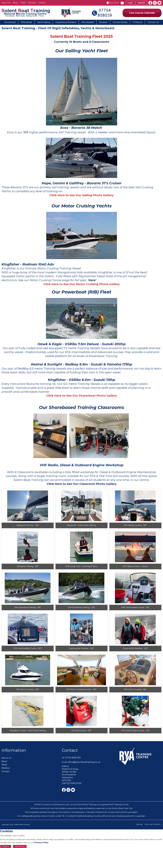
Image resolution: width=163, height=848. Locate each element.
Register (141, 3)
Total (111, 3)
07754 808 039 (73, 757)
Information (14, 750)
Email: (64, 762)
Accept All (5, 846)
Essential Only (20, 846)
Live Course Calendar (142, 12)
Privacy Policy (41, 842)
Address (65, 766)
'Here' (92, 280)
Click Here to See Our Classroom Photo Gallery (81, 484)
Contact (70, 750)
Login (130, 3)
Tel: (63, 758)
